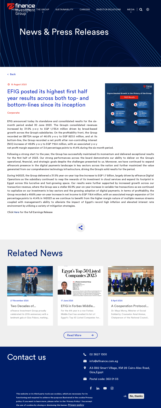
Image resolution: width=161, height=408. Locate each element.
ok (125, 396)
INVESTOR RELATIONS (108, 9)
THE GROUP (42, 9)
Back (11, 74)
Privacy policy (76, 404)
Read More (80, 334)
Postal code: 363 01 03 (103, 379)
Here (16, 212)
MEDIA (131, 9)
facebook (90, 388)
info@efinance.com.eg (103, 361)
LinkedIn (97, 388)
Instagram (112, 388)
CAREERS (85, 9)
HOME (15, 9)
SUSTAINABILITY (64, 9)
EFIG (27, 9)
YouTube (104, 388)
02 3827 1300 (98, 354)
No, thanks (136, 396)
